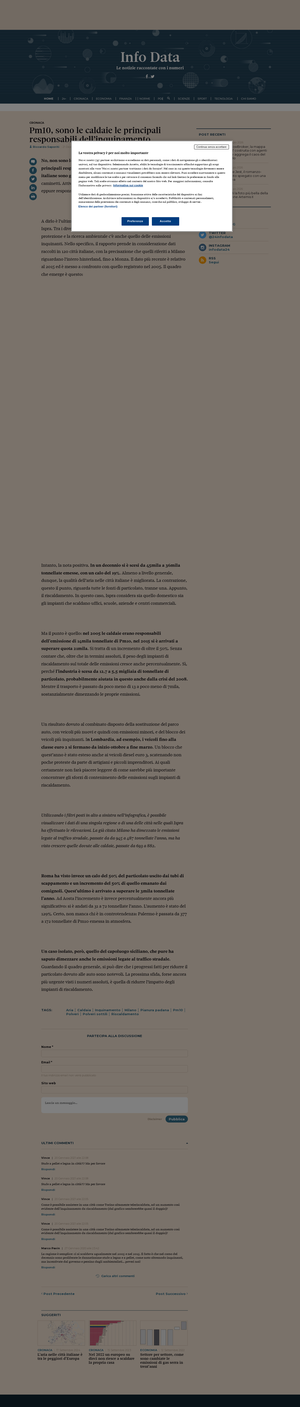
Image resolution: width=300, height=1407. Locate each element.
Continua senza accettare (211, 146)
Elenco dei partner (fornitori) (98, 206)
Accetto (165, 221)
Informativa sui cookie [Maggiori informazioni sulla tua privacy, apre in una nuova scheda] (128, 185)
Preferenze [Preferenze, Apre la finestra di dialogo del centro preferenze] (135, 221)
